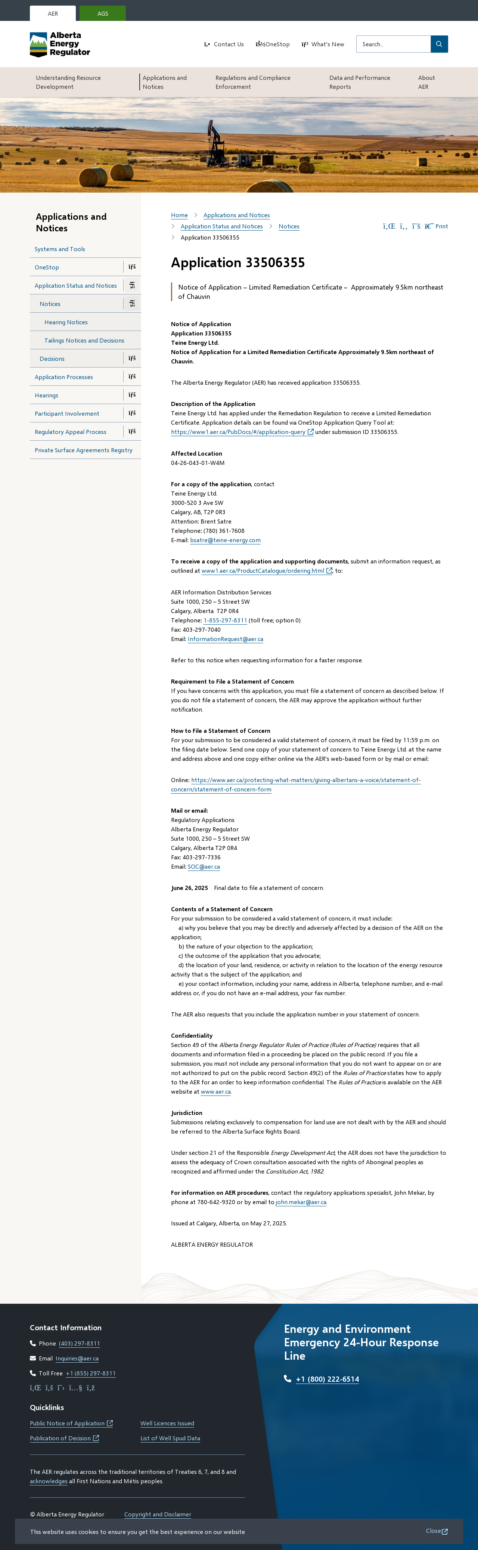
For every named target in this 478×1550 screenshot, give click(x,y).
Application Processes (64, 376)
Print (436, 226)
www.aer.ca (216, 1091)
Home (179, 214)
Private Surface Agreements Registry (84, 449)
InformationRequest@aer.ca (225, 638)
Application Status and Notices (76, 285)
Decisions (52, 358)
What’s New (327, 43)
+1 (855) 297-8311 (91, 1372)
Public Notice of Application (71, 1422)
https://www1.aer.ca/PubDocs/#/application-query (242, 431)
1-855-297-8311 (225, 620)
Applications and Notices (165, 82)
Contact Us (229, 43)
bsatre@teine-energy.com (225, 539)
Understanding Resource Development (68, 82)
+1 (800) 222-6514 (327, 1378)
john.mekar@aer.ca (301, 1201)
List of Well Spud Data (170, 1437)
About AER (426, 82)
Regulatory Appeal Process (70, 431)
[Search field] (393, 44)
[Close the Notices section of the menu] (132, 303)
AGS (108, 15)
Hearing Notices (66, 321)
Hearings (46, 395)
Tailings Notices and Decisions (84, 340)
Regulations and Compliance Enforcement (253, 82)
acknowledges (49, 1480)
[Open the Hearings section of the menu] (132, 394)
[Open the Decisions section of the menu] (132, 358)
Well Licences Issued (167, 1422)
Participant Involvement (67, 413)
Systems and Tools (60, 248)
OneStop (278, 43)
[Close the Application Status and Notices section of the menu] (132, 285)
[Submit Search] (439, 44)
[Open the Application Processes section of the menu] (132, 376)
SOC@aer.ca (204, 866)
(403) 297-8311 (79, 1343)
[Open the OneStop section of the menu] (132, 266)
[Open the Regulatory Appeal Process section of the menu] (132, 431)
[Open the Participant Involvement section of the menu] (132, 413)
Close (433, 1530)
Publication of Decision (64, 1437)
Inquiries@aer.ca (77, 1358)
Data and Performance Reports (359, 82)
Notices (50, 303)
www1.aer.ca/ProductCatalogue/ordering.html (267, 570)
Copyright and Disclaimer (157, 1514)
